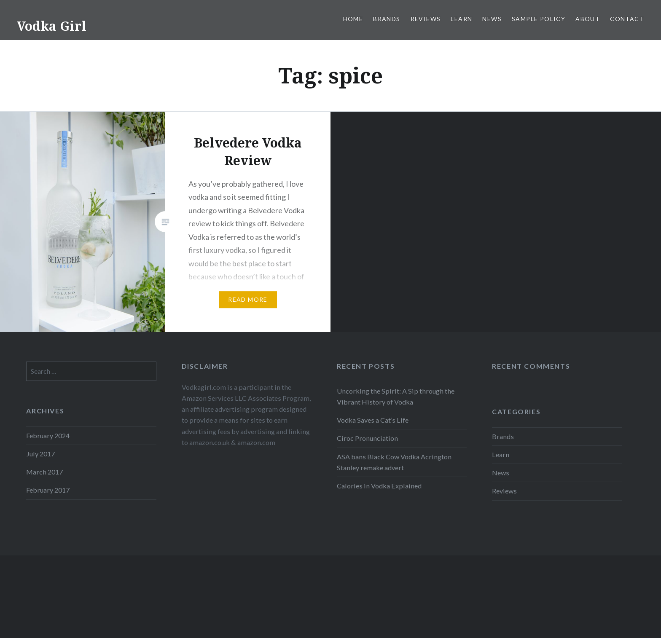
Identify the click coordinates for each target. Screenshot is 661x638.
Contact (627, 18)
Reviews (426, 18)
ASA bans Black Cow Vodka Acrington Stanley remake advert (394, 462)
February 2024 (48, 436)
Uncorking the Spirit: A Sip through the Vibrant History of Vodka (395, 396)
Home (353, 18)
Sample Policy (538, 18)
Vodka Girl (51, 26)
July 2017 (40, 454)
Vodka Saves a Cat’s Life (372, 420)
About (587, 18)
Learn (461, 18)
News (492, 18)
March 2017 (44, 472)
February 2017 (48, 490)
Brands (386, 18)
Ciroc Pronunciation (367, 438)
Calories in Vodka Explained (379, 486)
